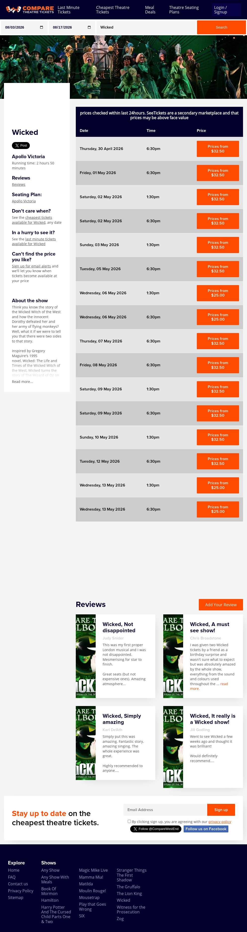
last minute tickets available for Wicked (34, 241)
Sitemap (15, 897)
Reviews (18, 184)
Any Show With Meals (55, 879)
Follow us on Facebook (206, 828)
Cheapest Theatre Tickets (112, 9)
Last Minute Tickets (69, 9)
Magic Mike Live (93, 870)
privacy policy (219, 821)
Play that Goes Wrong (92, 906)
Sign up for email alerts (31, 266)
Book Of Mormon (49, 891)
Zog (120, 918)
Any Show (50, 870)
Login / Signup (220, 10)
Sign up (221, 809)
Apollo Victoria (24, 201)
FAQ (11, 877)
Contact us (18, 884)
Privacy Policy (20, 891)
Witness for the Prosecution (131, 909)
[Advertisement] (159, 556)
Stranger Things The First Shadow (132, 875)
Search (221, 27)
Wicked (123, 900)
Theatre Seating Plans (184, 9)
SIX (81, 916)
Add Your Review (221, 604)
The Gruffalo (128, 887)
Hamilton (50, 900)
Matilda (86, 884)
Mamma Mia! (91, 877)
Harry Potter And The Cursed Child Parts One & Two (56, 914)
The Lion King (129, 893)
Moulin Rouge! (92, 891)
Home (13, 870)
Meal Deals (150, 9)
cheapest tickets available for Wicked (32, 220)
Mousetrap (89, 897)
